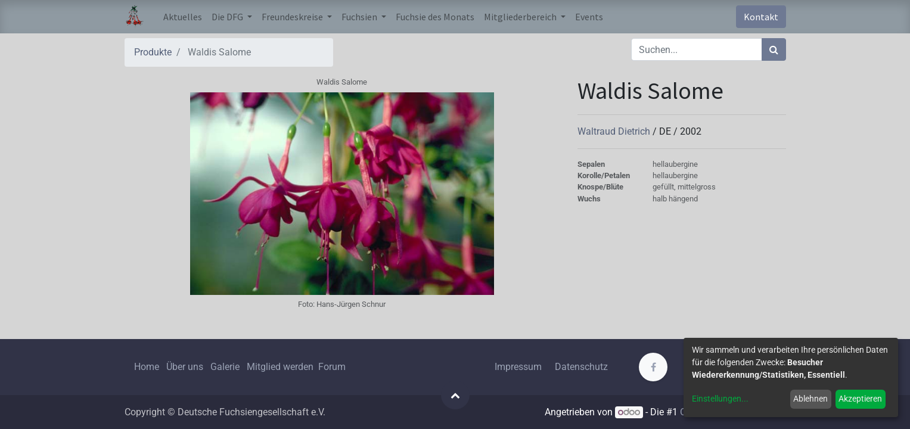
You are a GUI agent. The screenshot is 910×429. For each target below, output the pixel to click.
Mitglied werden (281, 366)
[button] (455, 395)
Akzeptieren (860, 398)
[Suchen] (774, 49)
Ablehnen (810, 398)
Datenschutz (581, 366)
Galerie (225, 366)
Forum (332, 366)
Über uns (184, 366)
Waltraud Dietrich (615, 131)
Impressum (518, 366)
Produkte (153, 52)
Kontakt (761, 17)
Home (146, 366)
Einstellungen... (720, 398)
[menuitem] (183, 17)
